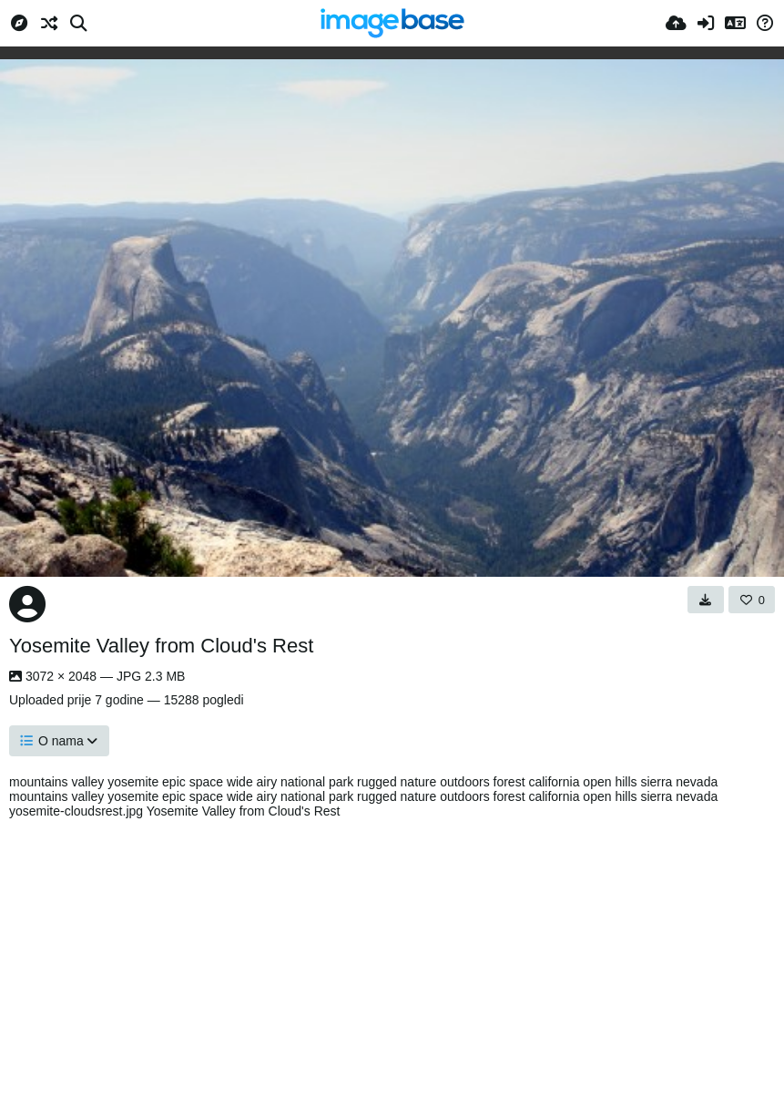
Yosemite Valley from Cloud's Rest (161, 645)
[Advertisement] (392, 964)
